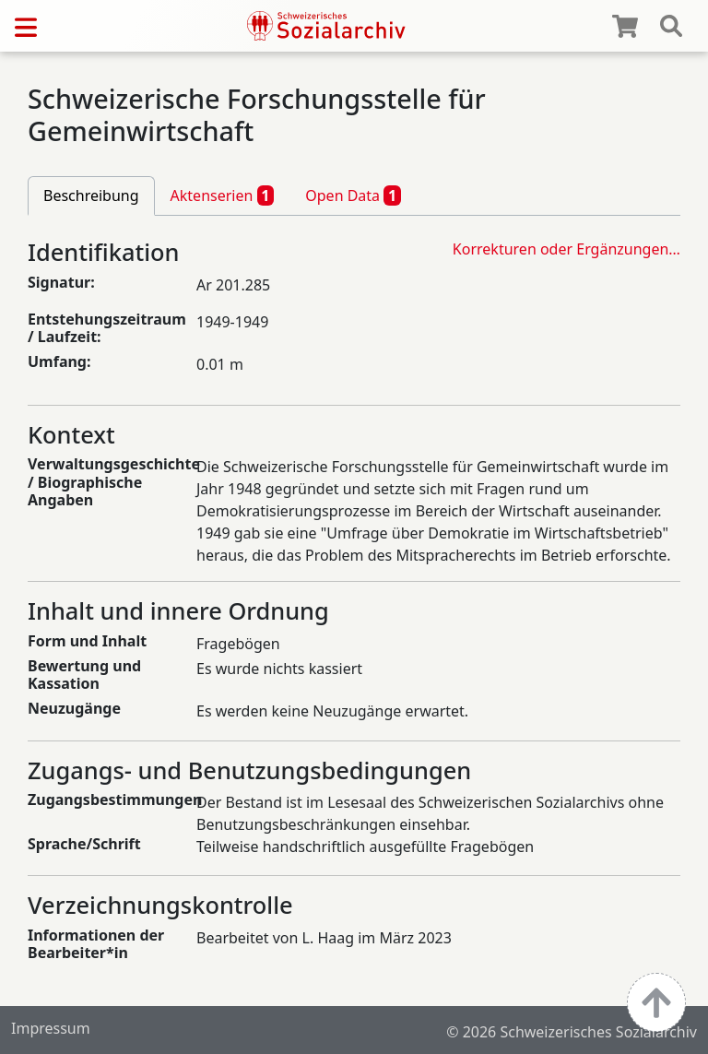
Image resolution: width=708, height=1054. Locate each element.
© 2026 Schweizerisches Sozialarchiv (571, 1032)
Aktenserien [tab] (223, 195)
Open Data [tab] (353, 195)
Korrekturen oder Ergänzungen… (566, 249)
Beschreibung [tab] (91, 195)
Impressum (50, 1028)
